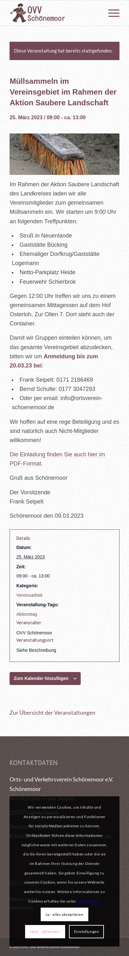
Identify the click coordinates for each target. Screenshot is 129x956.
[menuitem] (110, 13)
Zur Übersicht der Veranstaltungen (52, 712)
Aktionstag (26, 614)
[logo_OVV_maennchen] (53, 13)
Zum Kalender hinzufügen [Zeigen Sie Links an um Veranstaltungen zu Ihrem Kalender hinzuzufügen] (41, 678)
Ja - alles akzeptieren (64, 914)
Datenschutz (89, 901)
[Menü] (110, 13)
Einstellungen (86, 931)
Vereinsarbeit (29, 595)
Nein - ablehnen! (45, 931)
